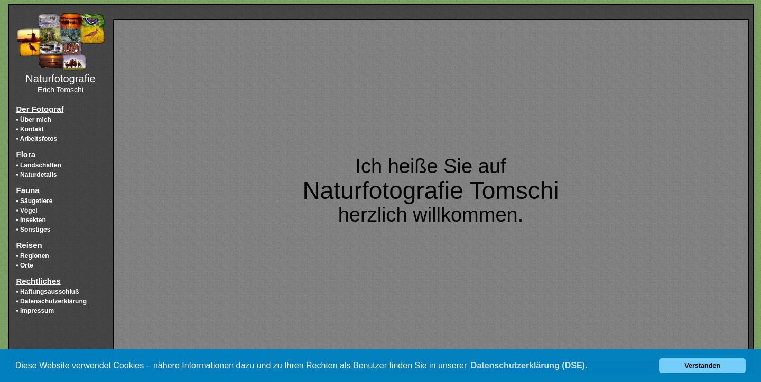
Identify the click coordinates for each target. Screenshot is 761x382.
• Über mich (33, 119)
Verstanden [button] (702, 365)
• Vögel (27, 210)
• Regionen (32, 256)
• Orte (24, 265)
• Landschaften (39, 165)
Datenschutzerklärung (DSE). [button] (529, 365)
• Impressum (35, 310)
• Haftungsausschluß (47, 291)
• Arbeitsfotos (37, 138)
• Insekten (31, 220)
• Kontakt (30, 129)
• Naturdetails (36, 174)
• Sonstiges (33, 229)
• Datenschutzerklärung (51, 301)
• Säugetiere (34, 201)
